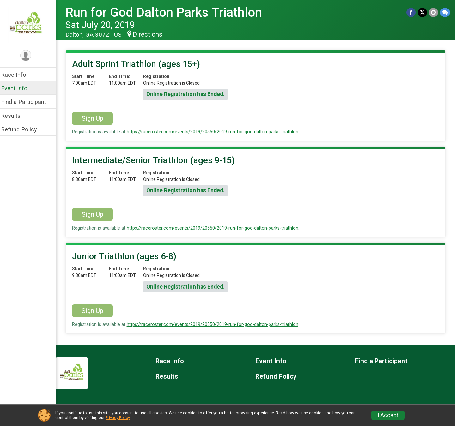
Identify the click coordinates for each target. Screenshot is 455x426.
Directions (152, 34)
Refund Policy (23, 129)
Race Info (17, 74)
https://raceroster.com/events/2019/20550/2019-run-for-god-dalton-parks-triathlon (216, 132)
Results (15, 115)
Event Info (18, 88)
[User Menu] (30, 56)
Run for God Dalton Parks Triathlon (168, 12)
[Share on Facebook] (411, 12)
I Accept (388, 415)
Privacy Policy (118, 417)
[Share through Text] (445, 12)
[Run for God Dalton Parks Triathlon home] (30, 24)
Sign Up (96, 118)
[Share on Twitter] (422, 12)
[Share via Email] (433, 12)
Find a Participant (27, 102)
